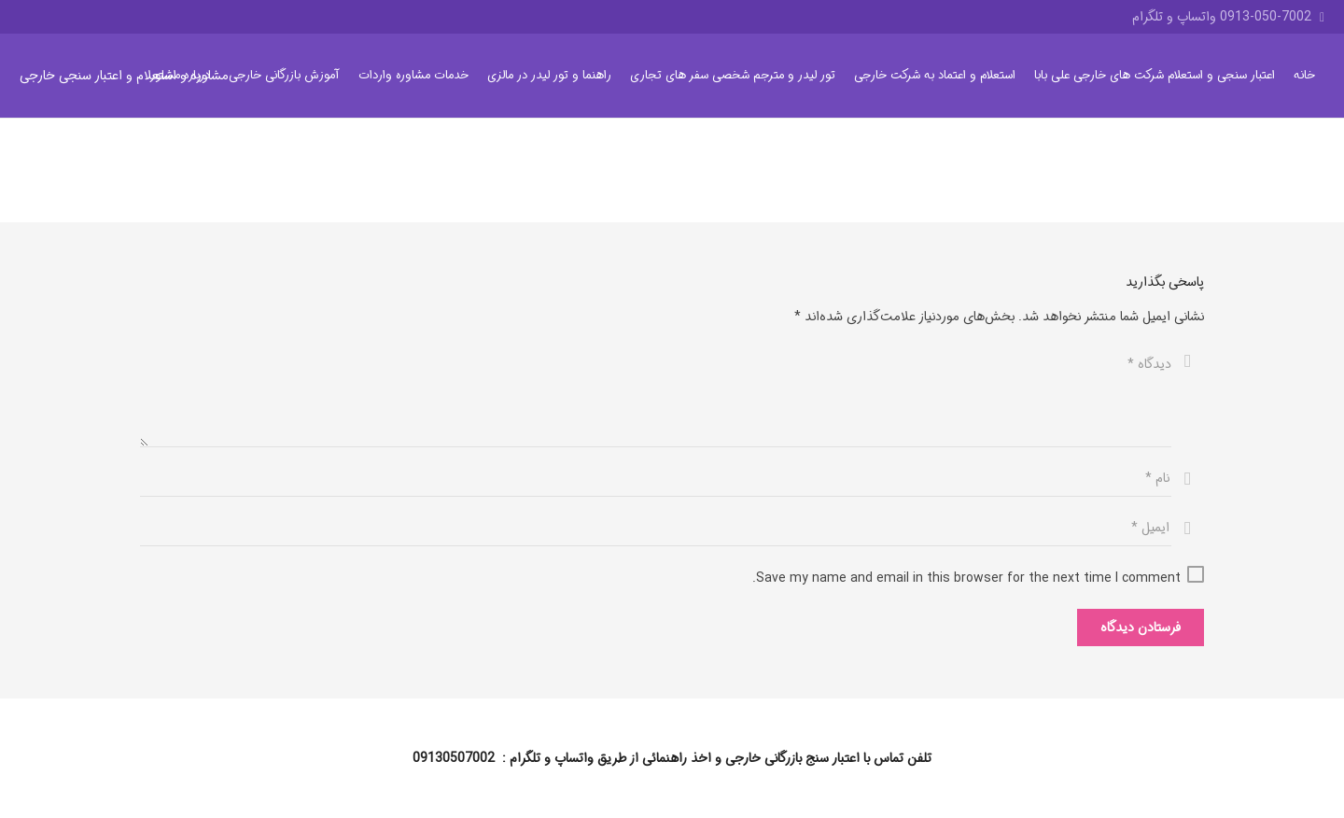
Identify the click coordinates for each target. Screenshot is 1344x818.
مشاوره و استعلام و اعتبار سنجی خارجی (124, 75)
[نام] (655, 478)
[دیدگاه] (655, 395)
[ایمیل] (655, 528)
